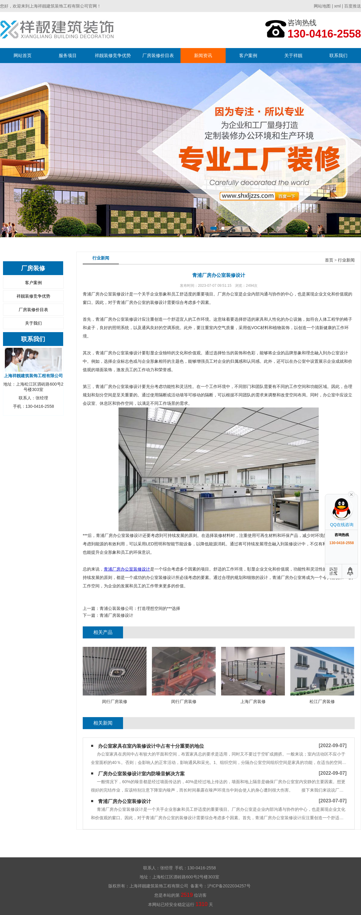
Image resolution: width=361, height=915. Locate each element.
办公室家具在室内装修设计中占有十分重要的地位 (151, 746)
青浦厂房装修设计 (116, 615)
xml (337, 6)
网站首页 (23, 55)
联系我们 (338, 55)
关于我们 (33, 323)
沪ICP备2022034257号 (228, 885)
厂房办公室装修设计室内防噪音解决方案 (141, 773)
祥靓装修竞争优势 (113, 55)
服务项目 (68, 55)
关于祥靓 (293, 55)
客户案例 (248, 55)
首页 (329, 260)
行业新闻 (346, 260)
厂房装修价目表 (158, 55)
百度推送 (352, 6)
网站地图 (322, 6)
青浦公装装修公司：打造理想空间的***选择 (140, 608)
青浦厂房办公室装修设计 (127, 569)
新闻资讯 (203, 55)
